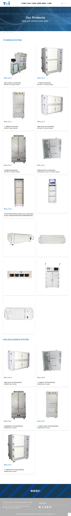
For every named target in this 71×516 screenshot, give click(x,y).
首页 (4, 32)
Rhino (12, 32)
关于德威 (5, 502)
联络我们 (25, 502)
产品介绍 (8, 32)
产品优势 (15, 502)
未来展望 (20, 502)
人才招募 (30, 502)
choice (53, 514)
